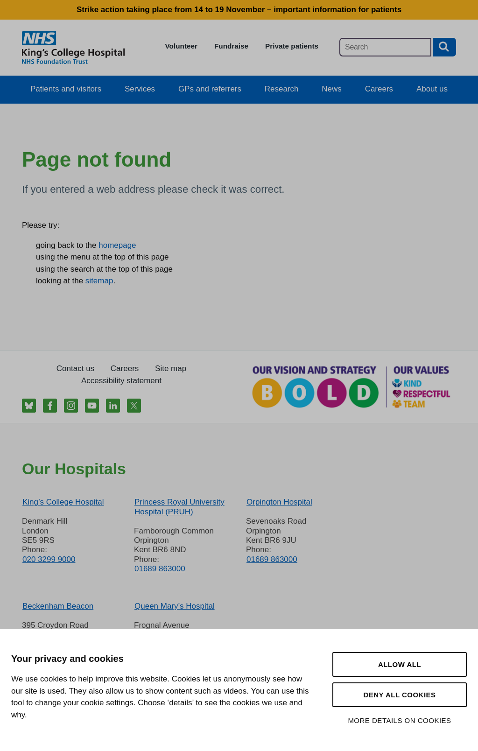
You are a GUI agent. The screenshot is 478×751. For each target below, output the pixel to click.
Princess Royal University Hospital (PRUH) (179, 507)
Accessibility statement (121, 380)
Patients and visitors (65, 88)
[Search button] (444, 47)
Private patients (291, 46)
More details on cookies (399, 720)
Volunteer (181, 46)
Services (140, 88)
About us (432, 88)
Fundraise (231, 46)
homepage (117, 245)
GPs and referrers (209, 88)
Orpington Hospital (279, 502)
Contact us (75, 368)
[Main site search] (385, 47)
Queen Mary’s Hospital (174, 606)
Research (282, 88)
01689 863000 (159, 568)
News (332, 88)
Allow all (399, 664)
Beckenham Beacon (57, 606)
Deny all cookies (399, 695)
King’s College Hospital (63, 502)
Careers (379, 88)
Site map (170, 368)
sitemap (99, 280)
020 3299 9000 (48, 559)
